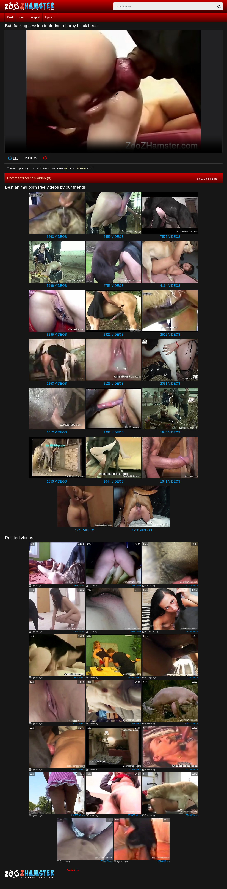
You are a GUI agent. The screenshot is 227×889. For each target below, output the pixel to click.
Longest (35, 17)
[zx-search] (168, 6)
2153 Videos (57, 383)
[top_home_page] (31, 6)
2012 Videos (57, 432)
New (21, 17)
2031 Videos (170, 383)
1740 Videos (85, 530)
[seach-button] (219, 6)
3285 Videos (57, 334)
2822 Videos (113, 334)
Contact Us (73, 870)
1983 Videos (113, 432)
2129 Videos (113, 383)
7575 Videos (170, 236)
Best (10, 17)
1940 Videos (170, 432)
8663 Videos (57, 236)
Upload (49, 17)
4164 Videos (170, 285)
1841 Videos (170, 481)
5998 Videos (57, 285)
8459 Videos (113, 236)
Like (12, 158)
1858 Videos (57, 481)
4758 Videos (113, 285)
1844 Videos (113, 481)
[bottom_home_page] (35, 874)
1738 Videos (142, 530)
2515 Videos (170, 334)
